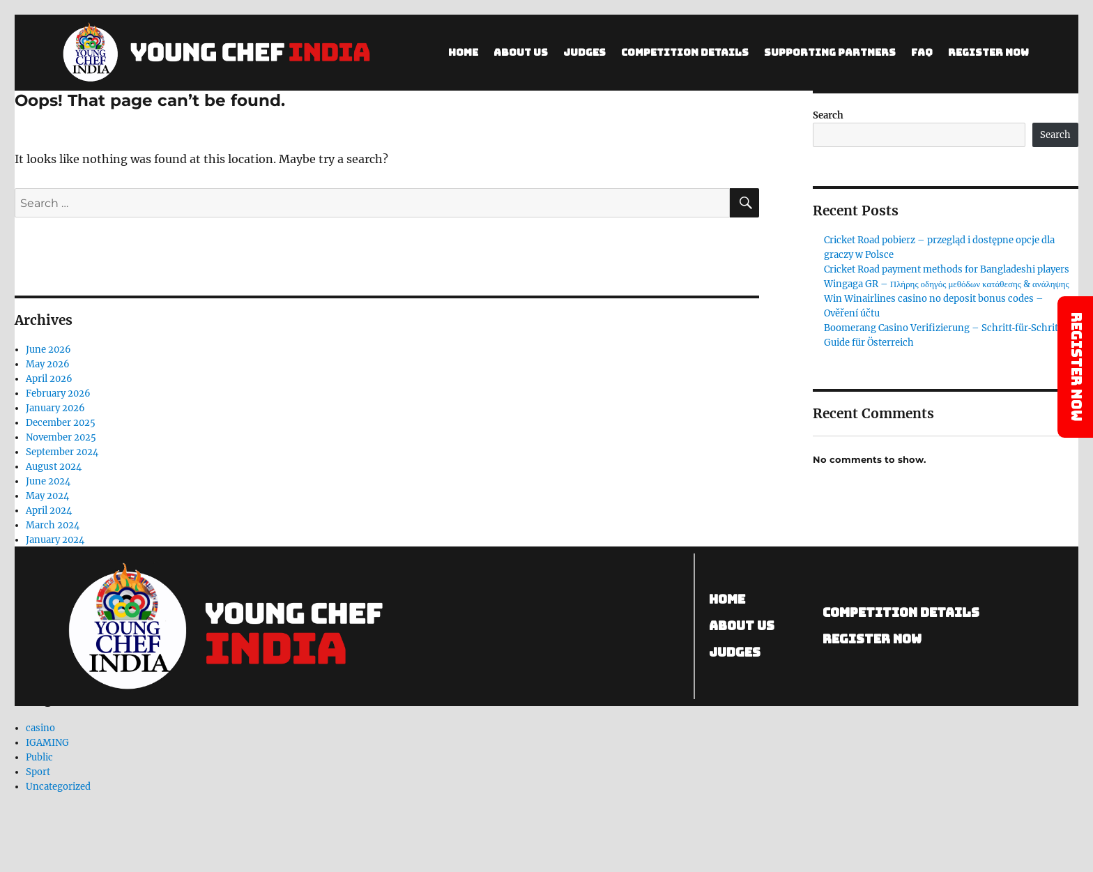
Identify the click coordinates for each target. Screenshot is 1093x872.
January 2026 (55, 408)
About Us (521, 52)
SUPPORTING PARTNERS (830, 52)
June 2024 (48, 481)
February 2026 (58, 393)
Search (828, 115)
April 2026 (49, 379)
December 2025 (60, 423)
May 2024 (47, 496)
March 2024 (52, 525)
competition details (901, 612)
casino (40, 728)
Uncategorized (58, 787)
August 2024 (54, 467)
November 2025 (61, 437)
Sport (38, 772)
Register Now (988, 52)
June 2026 (48, 349)
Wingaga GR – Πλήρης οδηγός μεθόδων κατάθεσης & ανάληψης (946, 284)
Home (463, 52)
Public (39, 757)
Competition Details (685, 52)
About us (742, 626)
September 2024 (62, 452)
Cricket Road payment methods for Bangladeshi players (946, 269)
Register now (872, 639)
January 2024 (55, 540)
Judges (584, 52)
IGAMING (47, 743)
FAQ (922, 52)
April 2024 (49, 511)
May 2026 (48, 364)
